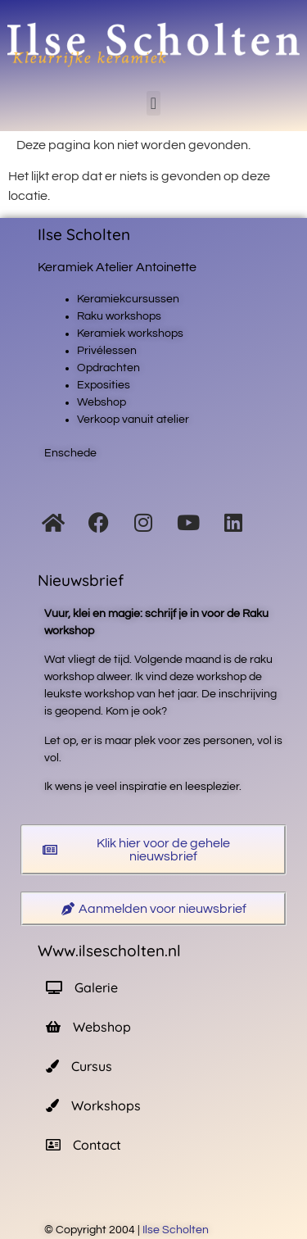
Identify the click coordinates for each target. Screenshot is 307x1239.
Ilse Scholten (176, 1230)
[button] (153, 103)
